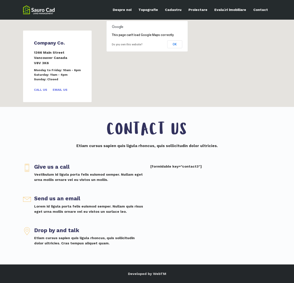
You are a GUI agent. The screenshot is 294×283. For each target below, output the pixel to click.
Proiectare (197, 10)
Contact (260, 10)
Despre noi (122, 10)
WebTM (159, 274)
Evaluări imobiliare (230, 10)
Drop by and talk (56, 230)
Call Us (40, 89)
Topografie (148, 10)
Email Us (60, 89)
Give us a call (52, 167)
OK (175, 44)
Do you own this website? (127, 44)
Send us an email (57, 198)
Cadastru (173, 10)
